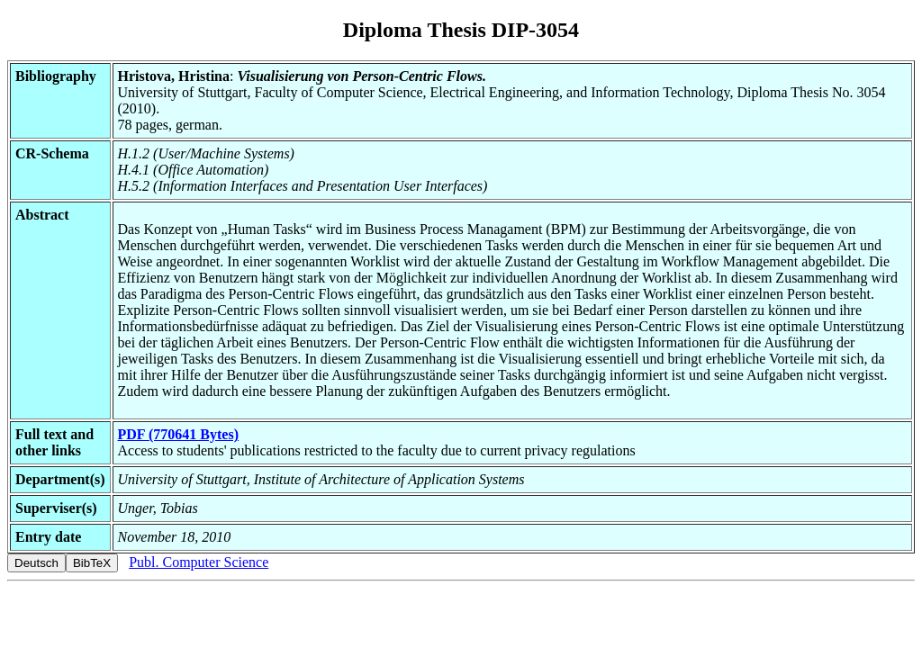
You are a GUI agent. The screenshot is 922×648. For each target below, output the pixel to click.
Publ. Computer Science (198, 562)
